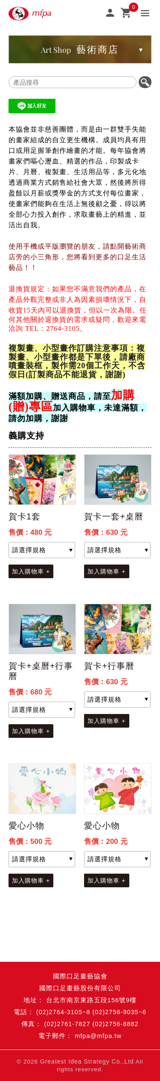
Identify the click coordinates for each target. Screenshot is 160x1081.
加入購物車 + (31, 571)
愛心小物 (26, 825)
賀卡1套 (25, 516)
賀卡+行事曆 (109, 666)
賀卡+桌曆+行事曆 (41, 671)
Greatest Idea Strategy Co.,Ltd (87, 1061)
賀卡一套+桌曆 (113, 516)
